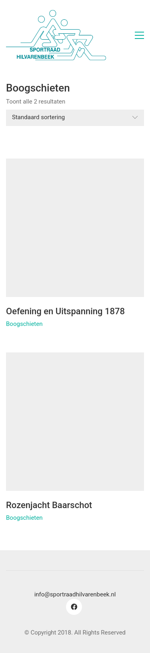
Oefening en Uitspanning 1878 (65, 311)
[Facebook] (74, 607)
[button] (139, 35)
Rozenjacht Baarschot (49, 505)
